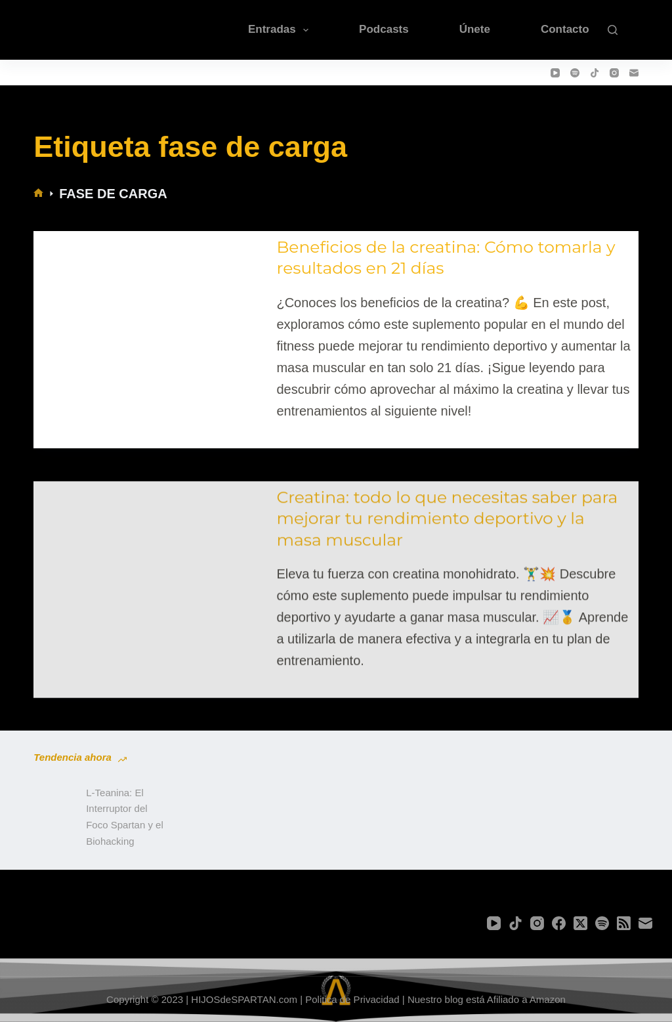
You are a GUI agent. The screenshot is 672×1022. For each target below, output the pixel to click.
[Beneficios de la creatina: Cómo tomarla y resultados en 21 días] (152, 329)
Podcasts (384, 29)
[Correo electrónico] (634, 72)
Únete (474, 29)
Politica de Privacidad (352, 999)
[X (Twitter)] (580, 923)
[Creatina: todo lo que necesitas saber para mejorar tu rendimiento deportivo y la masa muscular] (152, 591)
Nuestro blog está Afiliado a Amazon (487, 999)
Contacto (565, 29)
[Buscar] (613, 30)
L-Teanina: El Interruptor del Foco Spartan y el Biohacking (124, 817)
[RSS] (624, 923)
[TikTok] (594, 72)
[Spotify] (574, 72)
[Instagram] (614, 72)
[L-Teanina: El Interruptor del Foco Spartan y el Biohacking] (53, 817)
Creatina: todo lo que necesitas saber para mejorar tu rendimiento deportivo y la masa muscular (447, 530)
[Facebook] (559, 923)
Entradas (281, 30)
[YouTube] (555, 72)
